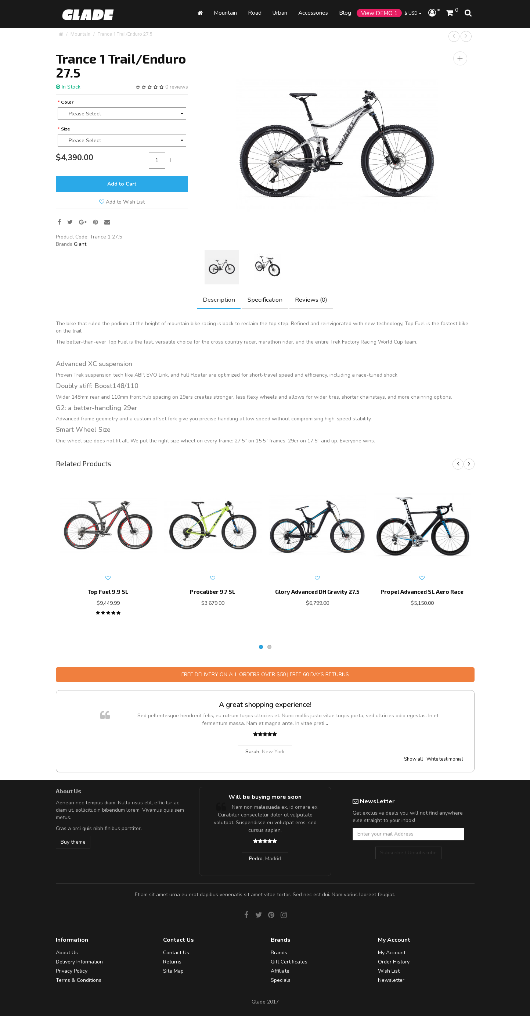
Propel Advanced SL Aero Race (422, 591)
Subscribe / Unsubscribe (408, 852)
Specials (281, 980)
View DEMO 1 (379, 13)
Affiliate (280, 970)
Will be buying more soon (265, 797)
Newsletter (391, 980)
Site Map (173, 970)
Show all (413, 759)
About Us (67, 952)
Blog (345, 13)
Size (65, 129)
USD (413, 13)
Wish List (389, 970)
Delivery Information (79, 961)
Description (219, 299)
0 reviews (176, 86)
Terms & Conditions (78, 980)
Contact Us (176, 952)
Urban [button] (280, 13)
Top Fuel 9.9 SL (108, 591)
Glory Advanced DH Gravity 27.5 (317, 591)
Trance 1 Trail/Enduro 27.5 (125, 34)
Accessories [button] (313, 13)
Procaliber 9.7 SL (212, 591)
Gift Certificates (289, 961)
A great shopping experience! (265, 705)
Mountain (225, 13)
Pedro (256, 858)
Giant (80, 244)
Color (67, 102)
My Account (391, 952)
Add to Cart (121, 183)
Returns (172, 961)
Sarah (252, 751)
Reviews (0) (311, 299)
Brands (279, 952)
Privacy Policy (71, 970)
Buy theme (73, 842)
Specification (265, 299)
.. (327, 723)
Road (255, 13)
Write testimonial (444, 759)
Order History (394, 961)
